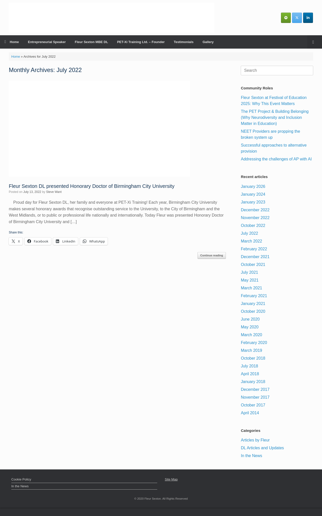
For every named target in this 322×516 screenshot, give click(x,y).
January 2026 (253, 186)
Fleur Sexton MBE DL (91, 42)
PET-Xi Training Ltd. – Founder (141, 42)
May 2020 (249, 327)
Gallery (208, 42)
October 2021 (253, 264)
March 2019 (251, 350)
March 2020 (251, 335)
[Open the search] (314, 42)
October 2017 (253, 405)
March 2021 (251, 288)
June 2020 (250, 319)
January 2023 (253, 202)
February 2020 (254, 342)
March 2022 (251, 241)
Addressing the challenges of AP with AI (276, 159)
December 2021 (255, 257)
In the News (251, 456)
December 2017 (255, 389)
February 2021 (254, 296)
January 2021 (253, 303)
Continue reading (211, 255)
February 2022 (254, 249)
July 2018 (249, 366)
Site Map (171, 479)
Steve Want (54, 192)
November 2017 (255, 397)
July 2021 (249, 272)
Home (12, 42)
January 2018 (253, 382)
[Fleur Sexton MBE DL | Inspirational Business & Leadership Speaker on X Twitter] (297, 18)
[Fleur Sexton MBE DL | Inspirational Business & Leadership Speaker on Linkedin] (308, 18)
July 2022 (249, 233)
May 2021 (249, 280)
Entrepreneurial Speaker (47, 42)
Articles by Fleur (255, 440)
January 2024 (253, 194)
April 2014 (250, 413)
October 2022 (253, 225)
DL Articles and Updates (262, 448)
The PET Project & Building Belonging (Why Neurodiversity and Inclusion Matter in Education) (274, 117)
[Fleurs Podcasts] (286, 18)
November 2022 (255, 218)
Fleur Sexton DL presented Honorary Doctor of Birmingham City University (91, 186)
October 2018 (253, 358)
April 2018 (250, 374)
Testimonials (184, 42)
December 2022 (255, 210)
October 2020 (253, 311)
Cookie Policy (21, 479)
